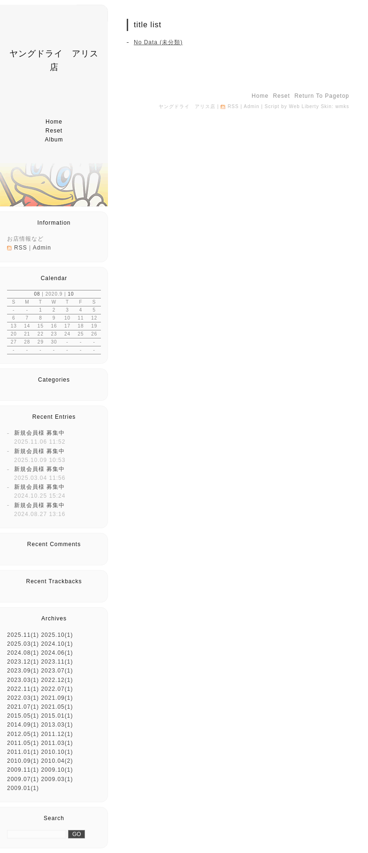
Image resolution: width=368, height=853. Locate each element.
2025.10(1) (57, 635)
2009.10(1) (57, 770)
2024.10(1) (57, 644)
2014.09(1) (23, 724)
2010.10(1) (57, 752)
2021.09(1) (57, 698)
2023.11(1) (57, 661)
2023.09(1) (23, 670)
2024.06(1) (57, 653)
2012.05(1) (23, 734)
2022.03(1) (23, 698)
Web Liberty (304, 106)
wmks (342, 106)
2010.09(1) (23, 761)
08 (37, 294)
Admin (42, 247)
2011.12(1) (57, 734)
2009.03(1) (57, 779)
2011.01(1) (23, 752)
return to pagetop (321, 96)
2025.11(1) (23, 635)
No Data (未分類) (158, 42)
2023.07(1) (57, 670)
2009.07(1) (23, 779)
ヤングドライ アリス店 (187, 106)
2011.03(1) (57, 743)
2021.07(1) (23, 707)
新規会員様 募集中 (39, 433)
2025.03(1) (23, 644)
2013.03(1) (57, 724)
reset (54, 130)
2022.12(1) (57, 680)
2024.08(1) (23, 653)
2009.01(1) (23, 788)
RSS (20, 247)
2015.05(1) (23, 715)
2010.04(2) (57, 761)
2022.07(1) (57, 689)
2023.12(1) (23, 661)
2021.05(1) (57, 707)
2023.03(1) (23, 680)
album (54, 139)
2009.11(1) (23, 770)
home (54, 121)
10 (71, 294)
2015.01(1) (57, 715)
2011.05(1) (23, 743)
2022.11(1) (23, 689)
